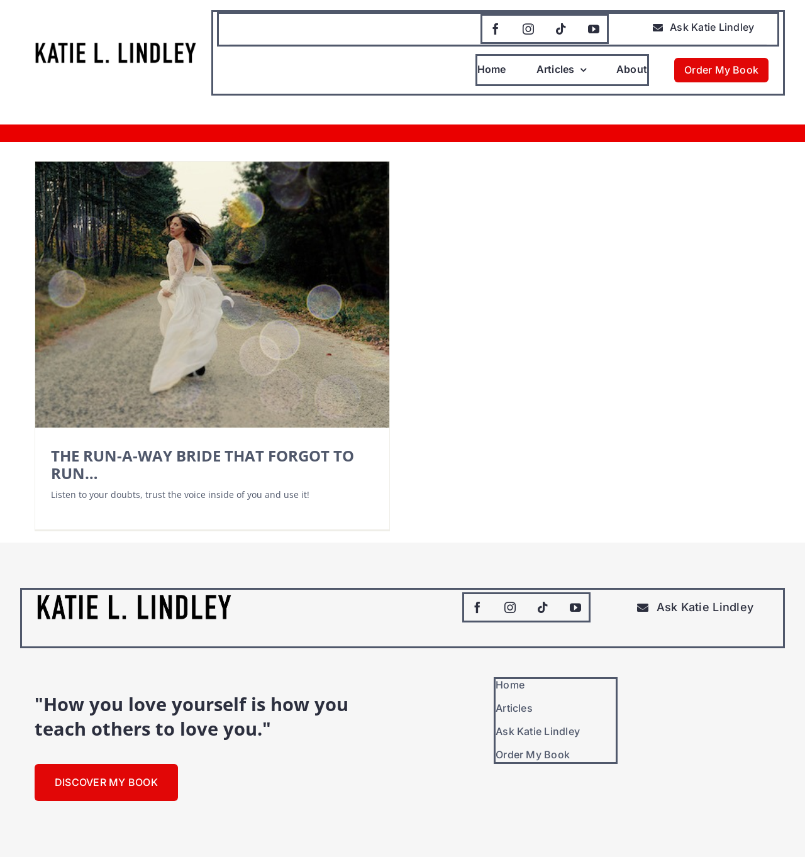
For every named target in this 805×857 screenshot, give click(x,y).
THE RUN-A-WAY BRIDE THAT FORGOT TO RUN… (202, 464)
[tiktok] (561, 29)
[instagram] (528, 29)
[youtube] (593, 29)
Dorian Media (217, 832)
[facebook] (495, 29)
